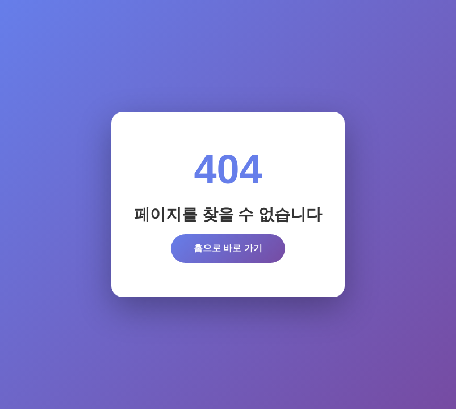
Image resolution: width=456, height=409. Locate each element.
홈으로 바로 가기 (228, 248)
